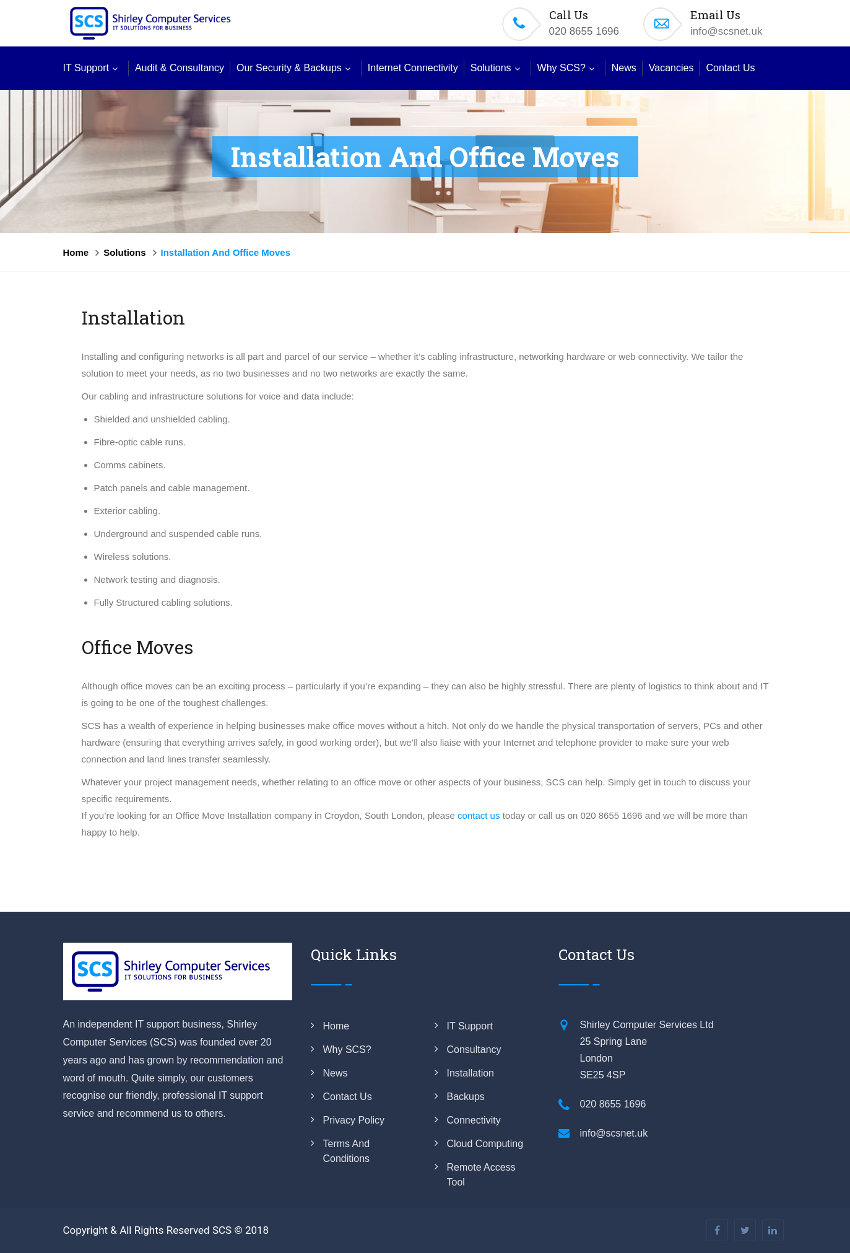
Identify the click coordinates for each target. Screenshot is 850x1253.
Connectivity (474, 1120)
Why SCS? (561, 68)
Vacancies (671, 68)
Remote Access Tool (481, 1174)
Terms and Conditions (346, 1151)
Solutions (491, 68)
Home (76, 252)
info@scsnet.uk (726, 31)
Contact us (347, 1096)
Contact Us (730, 68)
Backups (466, 1096)
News (624, 68)
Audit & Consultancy (179, 68)
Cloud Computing (485, 1143)
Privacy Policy (354, 1120)
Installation (471, 1073)
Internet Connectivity (413, 68)
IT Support (86, 68)
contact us (479, 815)
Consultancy (474, 1049)
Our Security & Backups (289, 68)
